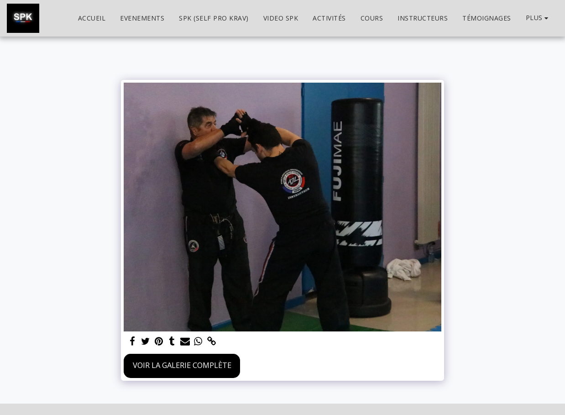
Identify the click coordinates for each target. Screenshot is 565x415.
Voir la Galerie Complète (182, 365)
